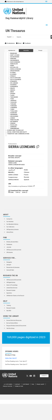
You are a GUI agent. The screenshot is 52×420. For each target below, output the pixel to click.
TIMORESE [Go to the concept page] (13, 100)
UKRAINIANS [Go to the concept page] (13, 114)
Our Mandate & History (12, 224)
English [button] (10, 37)
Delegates (9, 262)
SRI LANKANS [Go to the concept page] (14, 83)
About (18, 43)
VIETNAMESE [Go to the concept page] (14, 121)
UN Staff (8, 264)
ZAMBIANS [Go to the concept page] (13, 126)
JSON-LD (24, 192)
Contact (17, 384)
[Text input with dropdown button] (33, 37)
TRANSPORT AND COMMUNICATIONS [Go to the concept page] (18, 133)
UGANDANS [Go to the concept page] (13, 112)
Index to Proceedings (11, 285)
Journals (8, 247)
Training (8, 305)
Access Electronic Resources (14, 320)
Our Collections (10, 227)
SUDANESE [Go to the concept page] (13, 84)
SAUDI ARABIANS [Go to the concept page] (15, 62)
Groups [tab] (40, 50)
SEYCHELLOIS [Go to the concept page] (14, 67)
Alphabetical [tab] (11, 50)
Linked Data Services (11, 287)
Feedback (27, 43)
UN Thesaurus (15, 31)
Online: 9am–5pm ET (11, 358)
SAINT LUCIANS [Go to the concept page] (14, 55)
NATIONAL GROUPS (14, 157)
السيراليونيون (11, 170)
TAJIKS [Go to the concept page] (12, 95)
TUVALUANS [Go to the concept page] (13, 111)
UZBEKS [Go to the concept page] (12, 118)
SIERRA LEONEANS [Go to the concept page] (15, 69)
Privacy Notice (7, 386)
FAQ (33, 384)
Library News (9, 232)
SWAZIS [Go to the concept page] (12, 88)
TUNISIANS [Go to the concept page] (13, 106)
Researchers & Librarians (13, 267)
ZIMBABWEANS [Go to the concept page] (14, 128)
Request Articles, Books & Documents (16, 325)
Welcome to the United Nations (15, 1)
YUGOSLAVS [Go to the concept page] (13, 125)
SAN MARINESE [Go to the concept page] (14, 60)
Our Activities (9, 221)
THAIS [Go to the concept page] (12, 99)
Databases (9, 244)
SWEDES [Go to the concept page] (12, 90)
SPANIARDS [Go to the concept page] (13, 81)
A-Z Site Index (8, 384)
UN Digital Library (10, 282)
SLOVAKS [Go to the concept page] (13, 72)
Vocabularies (10, 43)
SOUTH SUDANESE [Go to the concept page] (15, 79)
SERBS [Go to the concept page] (12, 65)
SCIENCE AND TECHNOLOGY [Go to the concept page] (15, 130)
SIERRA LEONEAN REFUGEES (16, 164)
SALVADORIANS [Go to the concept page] (14, 57)
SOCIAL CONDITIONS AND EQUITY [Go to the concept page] (17, 132)
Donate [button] (44, 375)
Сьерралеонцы (13, 177)
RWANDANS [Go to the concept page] (13, 53)
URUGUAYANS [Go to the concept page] (14, 116)
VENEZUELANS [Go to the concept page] (14, 119)
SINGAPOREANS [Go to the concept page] (15, 70)
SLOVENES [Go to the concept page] (13, 74)
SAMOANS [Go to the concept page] (13, 58)
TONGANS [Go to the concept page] (13, 104)
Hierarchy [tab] (26, 50)
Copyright (26, 384)
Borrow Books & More (12, 323)
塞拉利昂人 (11, 172)
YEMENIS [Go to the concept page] (12, 123)
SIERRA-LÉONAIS (13, 174)
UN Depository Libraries (12, 229)
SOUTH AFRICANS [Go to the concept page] (15, 77)
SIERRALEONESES (13, 179)
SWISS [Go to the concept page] (12, 92)
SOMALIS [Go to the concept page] (13, 76)
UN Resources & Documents (13, 249)
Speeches (9, 293)
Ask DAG (8, 310)
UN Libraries (9, 252)
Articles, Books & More (12, 242)
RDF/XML (11, 192)
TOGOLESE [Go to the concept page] (13, 102)
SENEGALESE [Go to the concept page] (14, 64)
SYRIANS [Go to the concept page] (12, 93)
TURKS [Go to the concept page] (12, 109)
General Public (10, 270)
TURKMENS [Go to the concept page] (13, 107)
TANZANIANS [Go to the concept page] (14, 97)
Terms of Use (19, 386)
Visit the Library (10, 328)
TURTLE (17, 192)
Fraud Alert (40, 384)
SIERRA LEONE (12, 163)
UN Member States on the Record (15, 295)
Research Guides (10, 290)
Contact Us (9, 219)
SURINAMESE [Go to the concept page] (14, 86)
